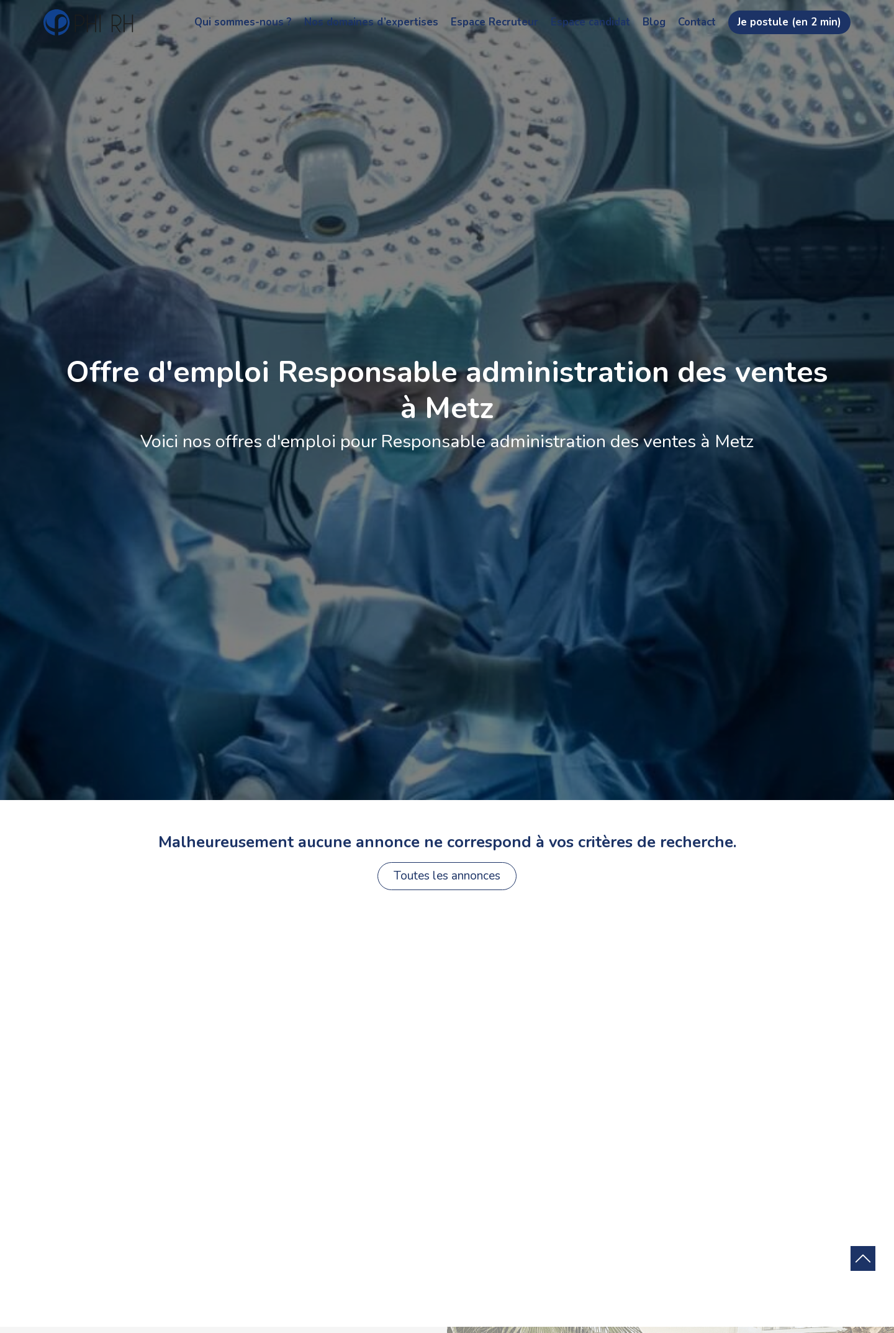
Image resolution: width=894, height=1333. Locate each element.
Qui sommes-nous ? (243, 22)
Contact (697, 22)
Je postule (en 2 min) (789, 22)
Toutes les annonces (447, 876)
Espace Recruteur (494, 22)
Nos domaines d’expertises (371, 22)
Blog (654, 22)
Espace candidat (590, 22)
